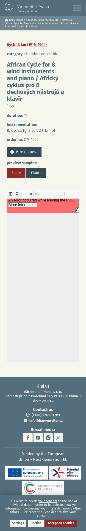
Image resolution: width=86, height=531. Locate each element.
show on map (43, 400)
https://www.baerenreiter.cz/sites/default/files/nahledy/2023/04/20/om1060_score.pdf (43, 276)
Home (12, 20)
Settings (18, 523)
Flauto (36, 173)
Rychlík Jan (27, 44)
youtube (38, 437)
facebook (28, 437)
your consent (47, 501)
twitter (58, 437)
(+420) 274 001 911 (46, 415)
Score (16, 173)
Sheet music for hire (43, 20)
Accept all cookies (61, 523)
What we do (24, 20)
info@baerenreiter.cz (46, 420)
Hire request (26, 152)
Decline (36, 523)
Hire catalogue (64, 20)
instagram (48, 437)
